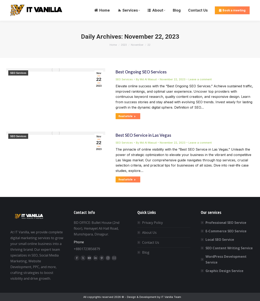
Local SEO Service (220, 239)
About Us (149, 232)
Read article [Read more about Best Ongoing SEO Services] (127, 116)
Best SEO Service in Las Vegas (143, 135)
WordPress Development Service (226, 259)
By (146, 79)
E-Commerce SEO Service (226, 231)
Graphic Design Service (224, 271)
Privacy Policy (152, 222)
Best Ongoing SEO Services (141, 71)
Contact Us (150, 242)
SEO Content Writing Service (229, 248)
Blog (145, 252)
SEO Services (18, 73)
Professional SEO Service (226, 222)
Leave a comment (200, 79)
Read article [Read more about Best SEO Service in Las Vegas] (127, 179)
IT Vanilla (167, 297)
